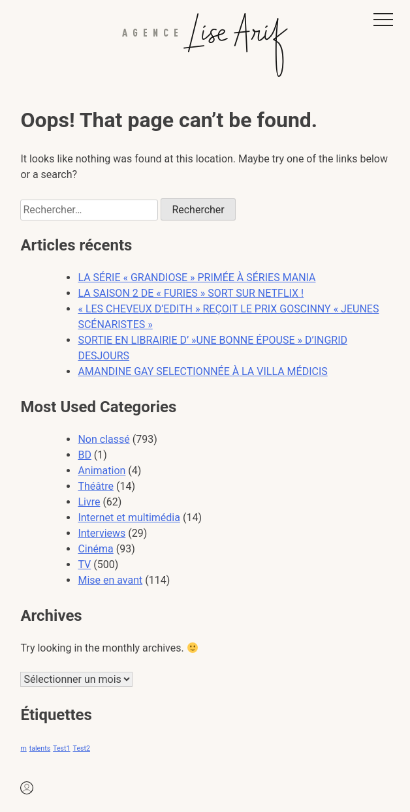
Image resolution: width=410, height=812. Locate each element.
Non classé (103, 439)
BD (84, 455)
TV (84, 564)
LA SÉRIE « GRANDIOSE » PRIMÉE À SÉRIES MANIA (196, 277)
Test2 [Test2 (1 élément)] (81, 748)
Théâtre (96, 486)
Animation (101, 470)
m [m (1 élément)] (23, 748)
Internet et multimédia (129, 517)
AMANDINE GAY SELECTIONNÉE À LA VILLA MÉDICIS (202, 371)
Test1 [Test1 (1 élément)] (61, 748)
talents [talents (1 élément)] (39, 748)
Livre (89, 502)
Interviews (101, 533)
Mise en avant (110, 580)
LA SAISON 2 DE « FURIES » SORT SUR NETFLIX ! (191, 293)
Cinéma (95, 549)
